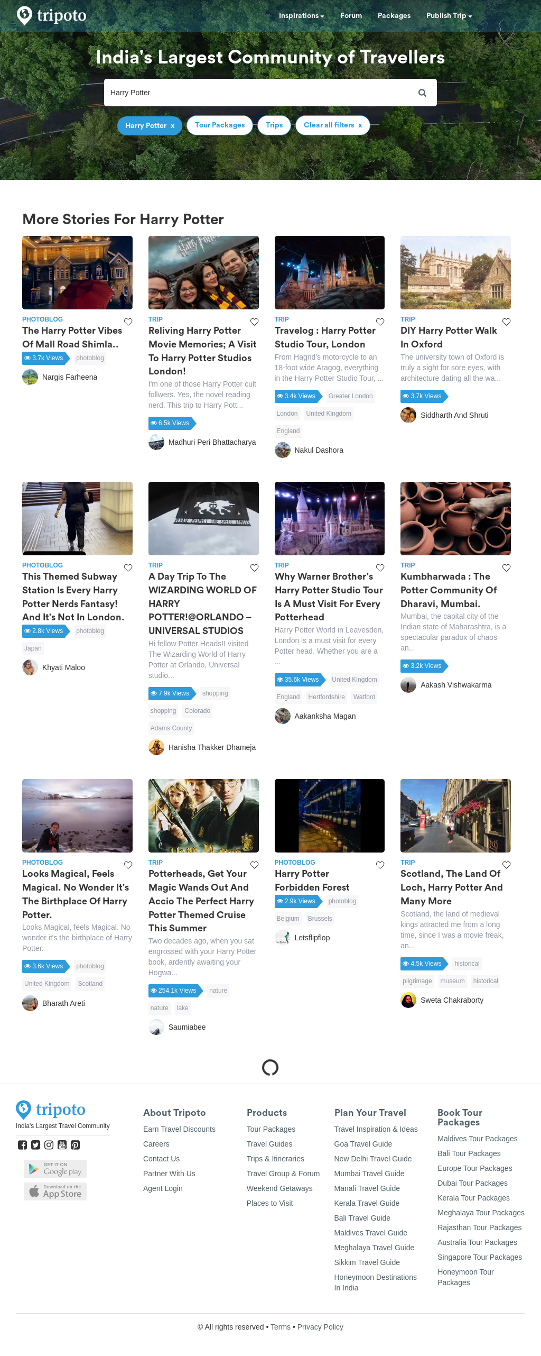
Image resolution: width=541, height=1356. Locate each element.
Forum (351, 16)
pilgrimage (417, 981)
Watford (364, 697)
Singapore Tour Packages (479, 1257)
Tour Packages (271, 1129)
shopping (215, 693)
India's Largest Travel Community (63, 1126)
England (288, 431)
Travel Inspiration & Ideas (376, 1129)
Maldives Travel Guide (371, 1233)
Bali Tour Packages (469, 1153)
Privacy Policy (320, 1327)
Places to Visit (270, 1203)
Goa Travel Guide (363, 1144)
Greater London (351, 396)
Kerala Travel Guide (367, 1203)
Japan (33, 648)
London (287, 413)
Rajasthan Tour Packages (479, 1227)
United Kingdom (328, 413)
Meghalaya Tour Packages (481, 1212)
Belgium (288, 918)
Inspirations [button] (301, 16)
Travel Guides (270, 1144)
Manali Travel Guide (367, 1188)
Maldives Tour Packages (477, 1138)
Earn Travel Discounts (179, 1129)
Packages (394, 16)
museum (453, 981)
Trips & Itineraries (275, 1159)
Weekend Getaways (280, 1188)
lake (183, 1008)
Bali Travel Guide (362, 1218)
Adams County (171, 728)
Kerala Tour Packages (473, 1198)
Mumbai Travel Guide (369, 1173)
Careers (156, 1144)
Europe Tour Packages (474, 1168)
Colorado (197, 710)
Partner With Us (169, 1173)
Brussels (320, 918)
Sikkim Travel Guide (367, 1262)
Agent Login (163, 1188)
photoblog (90, 358)
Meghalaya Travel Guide (374, 1247)
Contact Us (161, 1159)
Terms (280, 1327)
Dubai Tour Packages (472, 1183)
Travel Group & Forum (283, 1173)
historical (466, 963)
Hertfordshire (327, 697)
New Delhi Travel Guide (373, 1159)
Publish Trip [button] (449, 16)
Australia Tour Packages (477, 1242)
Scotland (90, 983)
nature (218, 990)
